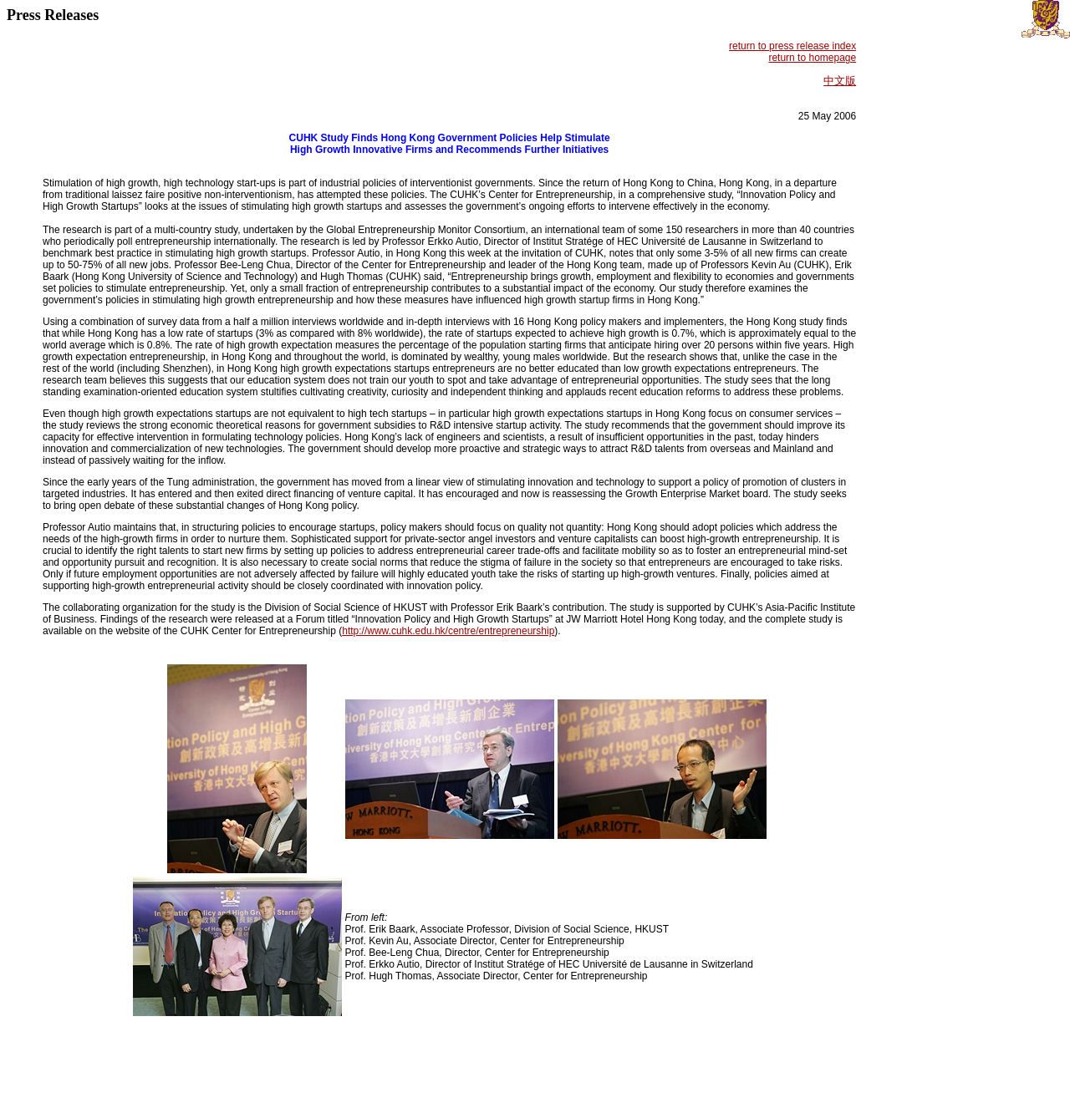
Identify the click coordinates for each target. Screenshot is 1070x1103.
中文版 (839, 80)
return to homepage (812, 58)
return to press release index (792, 46)
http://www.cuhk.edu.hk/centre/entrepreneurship (448, 631)
